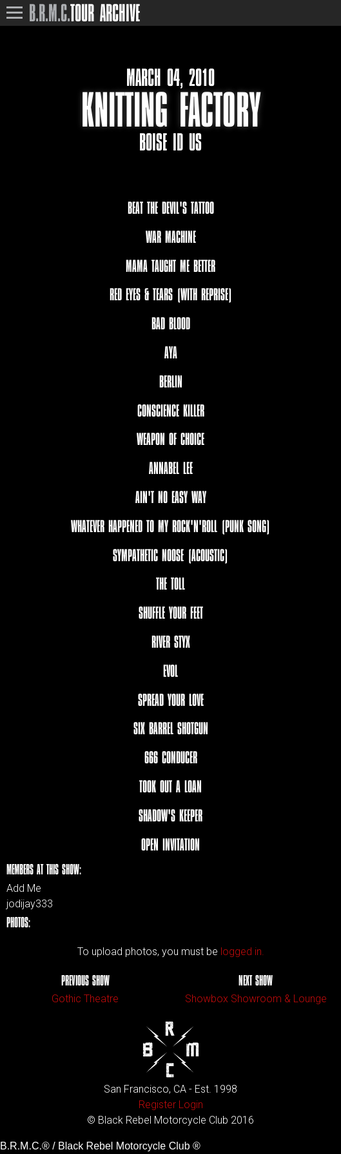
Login (191, 1104)
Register (157, 1104)
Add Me (23, 888)
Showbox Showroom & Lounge (256, 999)
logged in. (242, 951)
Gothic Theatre (85, 999)
